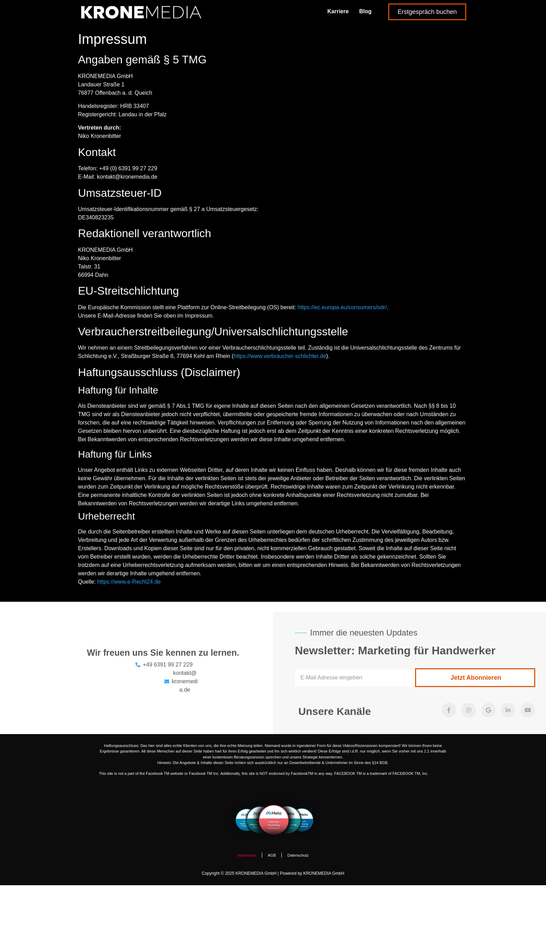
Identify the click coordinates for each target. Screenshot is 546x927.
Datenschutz (298, 855)
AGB (272, 855)
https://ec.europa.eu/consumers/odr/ (342, 307)
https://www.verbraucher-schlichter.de (280, 356)
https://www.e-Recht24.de (129, 582)
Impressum (246, 855)
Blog (365, 11)
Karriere (338, 11)
